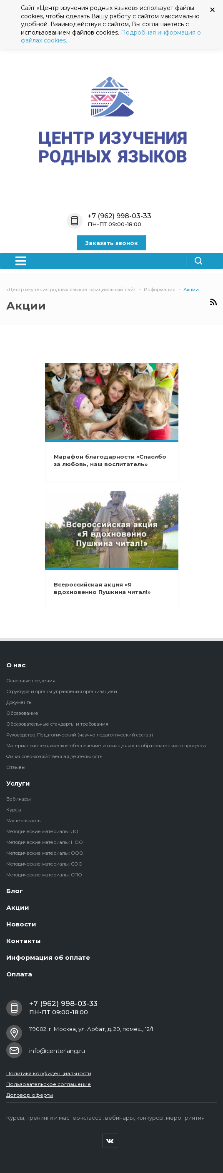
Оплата (19, 974)
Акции (17, 907)
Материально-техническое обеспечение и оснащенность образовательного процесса (106, 746)
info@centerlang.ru (57, 1051)
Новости (21, 924)
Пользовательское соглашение (48, 1084)
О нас (15, 665)
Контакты (23, 941)
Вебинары (18, 799)
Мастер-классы (24, 821)
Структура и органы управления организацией (61, 691)
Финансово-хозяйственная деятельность (54, 756)
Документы (19, 702)
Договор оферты (29, 1095)
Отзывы (15, 767)
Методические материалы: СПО (44, 875)
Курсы (13, 810)
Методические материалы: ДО (42, 831)
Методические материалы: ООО (44, 853)
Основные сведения (30, 681)
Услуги (18, 783)
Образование (22, 713)
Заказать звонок (111, 243)
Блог (14, 891)
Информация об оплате (48, 957)
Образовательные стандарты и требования (57, 724)
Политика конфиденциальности (48, 1073)
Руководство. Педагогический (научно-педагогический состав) (79, 735)
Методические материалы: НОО (44, 842)
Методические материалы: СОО (44, 864)
